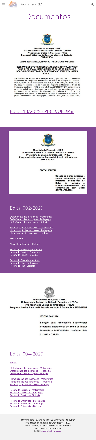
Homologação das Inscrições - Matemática (31, 227)
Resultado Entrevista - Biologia (25, 406)
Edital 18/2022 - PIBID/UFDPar (42, 111)
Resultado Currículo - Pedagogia (26, 392)
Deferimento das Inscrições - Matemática (31, 216)
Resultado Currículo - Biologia (25, 395)
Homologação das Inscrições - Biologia (29, 233)
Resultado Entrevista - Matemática (27, 400)
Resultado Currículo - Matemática (27, 390)
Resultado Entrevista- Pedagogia (27, 403)
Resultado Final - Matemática (24, 260)
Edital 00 (19, 353)
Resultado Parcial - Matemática (26, 249)
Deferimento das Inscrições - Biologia (29, 222)
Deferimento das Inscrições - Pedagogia (30, 219)
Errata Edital (16, 238)
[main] (48, 16)
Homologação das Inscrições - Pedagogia (31, 230)
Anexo (13, 362)
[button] (3, 4)
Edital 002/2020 (26, 208)
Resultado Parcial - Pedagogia (25, 252)
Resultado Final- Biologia (22, 265)
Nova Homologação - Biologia (25, 244)
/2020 (37, 353)
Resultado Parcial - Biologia (24, 255)
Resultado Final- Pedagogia (24, 263)
